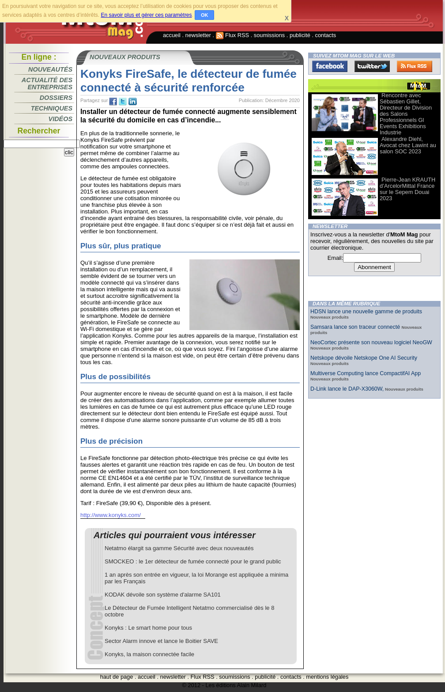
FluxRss (414, 66)
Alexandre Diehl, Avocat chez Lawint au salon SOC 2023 (408, 145)
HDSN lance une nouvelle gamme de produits (366, 311)
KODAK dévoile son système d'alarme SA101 (163, 594)
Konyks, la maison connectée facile (149, 654)
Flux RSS (232, 35)
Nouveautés (50, 69)
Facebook (329, 66)
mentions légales (327, 676)
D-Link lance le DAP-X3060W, (347, 389)
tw (122, 101)
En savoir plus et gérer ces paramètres (146, 15)
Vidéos (60, 118)
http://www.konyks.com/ (110, 515)
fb (113, 101)
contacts (325, 35)
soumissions (269, 35)
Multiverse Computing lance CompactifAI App (365, 373)
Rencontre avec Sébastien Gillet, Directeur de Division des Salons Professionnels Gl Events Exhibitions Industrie (406, 114)
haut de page (116, 676)
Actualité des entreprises (47, 83)
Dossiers (56, 97)
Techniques (51, 108)
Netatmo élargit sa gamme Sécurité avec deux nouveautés (179, 548)
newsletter (198, 35)
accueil (172, 35)
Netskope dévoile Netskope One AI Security (363, 358)
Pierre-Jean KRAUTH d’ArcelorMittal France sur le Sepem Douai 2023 (407, 189)
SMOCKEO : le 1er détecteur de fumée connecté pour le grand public (193, 561)
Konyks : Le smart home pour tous (148, 627)
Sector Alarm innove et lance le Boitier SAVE (161, 641)
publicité (300, 35)
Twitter (372, 66)
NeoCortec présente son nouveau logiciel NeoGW (371, 342)
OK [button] (204, 15)
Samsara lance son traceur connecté (356, 327)
